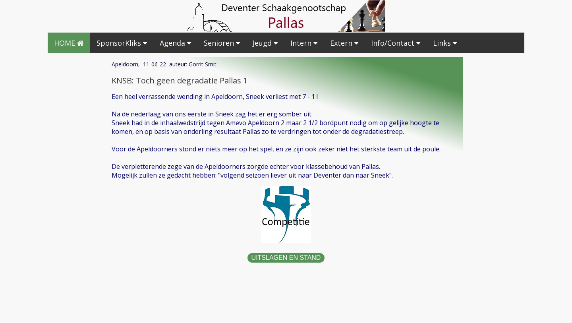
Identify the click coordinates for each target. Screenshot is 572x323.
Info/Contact (395, 43)
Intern (303, 43)
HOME (69, 43)
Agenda (175, 43)
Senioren (222, 43)
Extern (344, 43)
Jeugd (265, 43)
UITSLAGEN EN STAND (286, 257)
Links (445, 43)
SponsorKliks (122, 43)
